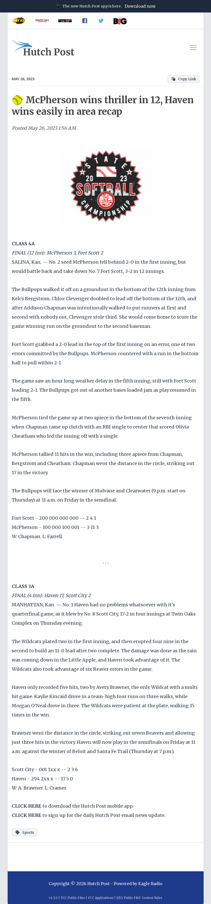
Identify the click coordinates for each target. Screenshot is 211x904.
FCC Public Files (73, 898)
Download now (140, 6)
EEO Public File (128, 898)
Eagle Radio (150, 883)
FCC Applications (101, 898)
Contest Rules (152, 898)
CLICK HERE (26, 806)
